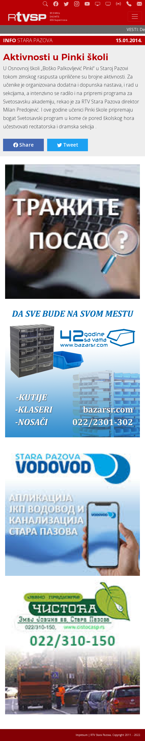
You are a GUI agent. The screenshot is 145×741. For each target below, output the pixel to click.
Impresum (82, 735)
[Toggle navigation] (135, 16)
